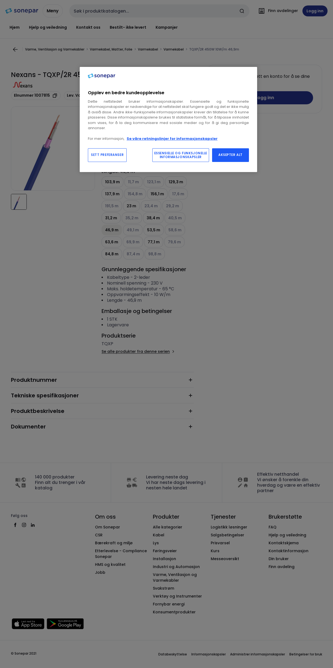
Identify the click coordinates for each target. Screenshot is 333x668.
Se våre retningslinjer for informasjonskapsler (172, 138)
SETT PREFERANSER (107, 155)
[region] (168, 119)
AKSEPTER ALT (230, 155)
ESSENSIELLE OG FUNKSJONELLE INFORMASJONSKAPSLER (180, 155)
